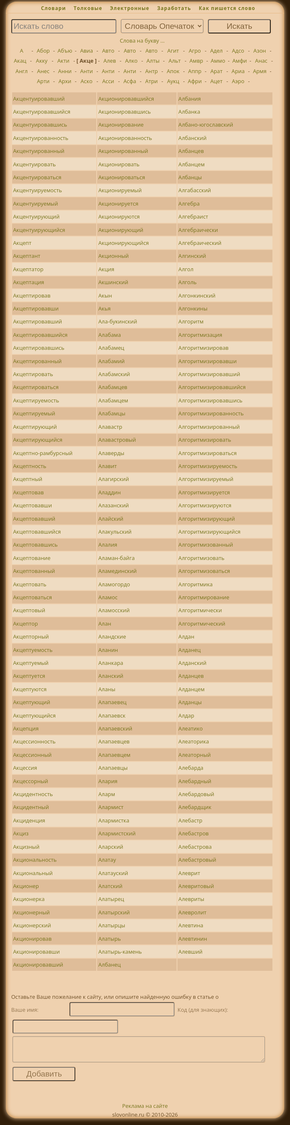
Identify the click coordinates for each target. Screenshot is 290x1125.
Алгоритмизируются (204, 505)
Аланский (110, 676)
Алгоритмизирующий (206, 518)
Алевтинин (192, 938)
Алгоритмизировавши (207, 361)
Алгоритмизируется (204, 492)
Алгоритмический (201, 623)
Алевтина (190, 925)
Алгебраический (199, 243)
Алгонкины (192, 308)
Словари (53, 8)
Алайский (110, 518)
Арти (43, 81)
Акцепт (22, 243)
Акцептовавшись (35, 544)
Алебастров (193, 833)
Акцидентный (31, 807)
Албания (189, 98)
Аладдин (109, 492)
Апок (173, 71)
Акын (105, 295)
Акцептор (25, 623)
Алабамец (111, 347)
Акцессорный (30, 781)
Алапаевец (112, 702)
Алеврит (189, 873)
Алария (108, 781)
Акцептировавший (37, 321)
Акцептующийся (34, 715)
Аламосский (114, 610)
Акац (20, 60)
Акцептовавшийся (37, 531)
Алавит (107, 466)
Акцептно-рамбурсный (42, 453)
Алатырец (111, 899)
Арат (216, 71)
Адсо (238, 50)
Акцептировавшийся (40, 335)
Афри (195, 81)
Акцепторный (31, 636)
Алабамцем (113, 400)
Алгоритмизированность (211, 413)
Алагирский (113, 479)
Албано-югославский (205, 124)
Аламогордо (114, 584)
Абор (43, 50)
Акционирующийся (123, 243)
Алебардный (194, 781)
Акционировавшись (124, 111)
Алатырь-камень (120, 951)
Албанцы (190, 177)
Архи (65, 81)
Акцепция (25, 728)
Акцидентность (33, 794)
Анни (65, 71)
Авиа (86, 50)
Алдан (186, 636)
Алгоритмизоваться (204, 571)
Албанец (109, 964)
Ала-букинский (117, 321)
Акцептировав (31, 295)
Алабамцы (111, 413)
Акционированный (123, 151)
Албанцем (191, 164)
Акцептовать (29, 584)
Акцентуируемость (37, 190)
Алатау (107, 859)
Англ (21, 71)
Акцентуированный (38, 151)
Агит (173, 50)
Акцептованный (34, 571)
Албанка (189, 111)
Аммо (218, 60)
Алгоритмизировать (204, 439)
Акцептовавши (32, 505)
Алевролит (192, 912)
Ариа (237, 71)
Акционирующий (120, 230)
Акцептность (29, 466)
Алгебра (189, 203)
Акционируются (119, 216)
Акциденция (29, 820)
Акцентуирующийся (39, 230)
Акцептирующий (35, 426)
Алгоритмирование (203, 597)
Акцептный (27, 479)
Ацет (216, 81)
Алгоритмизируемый (205, 479)
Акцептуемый (31, 663)
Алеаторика (193, 741)
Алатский (110, 886)
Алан (104, 623)
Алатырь (109, 938)
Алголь (187, 282)
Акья (104, 308)
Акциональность (34, 859)
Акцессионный (32, 754)
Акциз (20, 833)
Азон (260, 50)
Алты (152, 60)
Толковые (88, 8)
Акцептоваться (32, 597)
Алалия (107, 544)
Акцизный (26, 846)
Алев (109, 60)
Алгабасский (194, 190)
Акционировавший (38, 964)
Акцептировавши (36, 308)
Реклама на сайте (145, 1111)
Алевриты (191, 899)
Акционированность (125, 138)
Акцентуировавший (39, 98)
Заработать (174, 8)
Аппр (195, 71)
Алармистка (113, 820)
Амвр (196, 60)
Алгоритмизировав (203, 347)
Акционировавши (36, 951)
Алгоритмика (195, 584)
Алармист (110, 807)
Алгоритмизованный (205, 544)
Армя (259, 71)
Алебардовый (196, 794)
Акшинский (113, 282)
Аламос (108, 597)
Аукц (173, 81)
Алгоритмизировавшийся (212, 387)
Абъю (64, 50)
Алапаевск (112, 715)
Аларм (106, 794)
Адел (216, 50)
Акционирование (121, 124)
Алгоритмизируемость (207, 466)
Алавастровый (117, 439)
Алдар (186, 715)
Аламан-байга (116, 558)
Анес (43, 71)
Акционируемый (120, 190)
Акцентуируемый (35, 203)
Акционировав (32, 938)
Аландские (112, 636)
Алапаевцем (114, 754)
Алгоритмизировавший (209, 374)
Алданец (189, 650)
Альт (175, 60)
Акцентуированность (40, 138)
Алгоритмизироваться (207, 453)
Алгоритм (190, 321)
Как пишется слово (227, 8)
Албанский (192, 138)
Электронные (129, 8)
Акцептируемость (36, 400)
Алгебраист (193, 216)
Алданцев (191, 676)
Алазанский (113, 505)
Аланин (108, 650)
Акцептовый (29, 610)
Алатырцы (111, 925)
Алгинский (192, 256)
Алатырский (114, 912)
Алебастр (190, 820)
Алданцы (190, 702)
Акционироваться (121, 177)
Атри (151, 81)
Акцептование (31, 558)
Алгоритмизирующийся (209, 531)
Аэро (238, 81)
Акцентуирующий (36, 216)
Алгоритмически (200, 610)
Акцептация (28, 282)
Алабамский (114, 374)
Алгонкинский (197, 295)
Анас (261, 60)
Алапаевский (115, 728)
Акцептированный (37, 361)
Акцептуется (29, 676)
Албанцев (191, 151)
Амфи (239, 60)
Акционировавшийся (126, 98)
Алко (131, 60)
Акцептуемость (32, 650)
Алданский (192, 663)
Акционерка (28, 899)
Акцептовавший (34, 518)
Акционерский (32, 925)
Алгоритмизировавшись (210, 400)
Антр (151, 71)
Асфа (129, 81)
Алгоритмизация (200, 335)
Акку (42, 60)
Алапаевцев (114, 741)
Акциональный (33, 873)
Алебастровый (197, 859)
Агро (195, 50)
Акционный (113, 256)
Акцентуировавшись (40, 124)
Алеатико (190, 728)
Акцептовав (28, 492)
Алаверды (111, 453)
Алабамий (111, 361)
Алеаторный (194, 754)
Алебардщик (194, 807)
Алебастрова (194, 846)
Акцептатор (28, 269)
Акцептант (26, 256)
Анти (86, 71)
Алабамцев (112, 387)
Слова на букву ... (142, 40)
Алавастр (110, 426)
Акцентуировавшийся (41, 111)
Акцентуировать (34, 164)
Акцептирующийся (37, 439)
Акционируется (118, 203)
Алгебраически (198, 230)
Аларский (110, 846)
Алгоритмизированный (209, 426)
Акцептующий (31, 702)
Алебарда (190, 767)
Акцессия (25, 767)
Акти (63, 60)
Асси (108, 81)
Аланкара (110, 663)
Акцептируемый (34, 413)
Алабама (109, 335)
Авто (108, 50)
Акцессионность (34, 741)
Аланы (106, 689)
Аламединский (117, 571)
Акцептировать (33, 374)
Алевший (190, 951)
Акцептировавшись (38, 347)
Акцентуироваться (37, 177)
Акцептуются (29, 689)
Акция (106, 269)
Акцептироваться (36, 387)
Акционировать (118, 164)
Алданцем (191, 689)
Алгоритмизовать (201, 558)
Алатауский (113, 873)
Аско (87, 81)
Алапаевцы (113, 767)
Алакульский (114, 531)
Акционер (26, 886)
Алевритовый (196, 886)
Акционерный (31, 912)
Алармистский (117, 833)
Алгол (185, 269)
